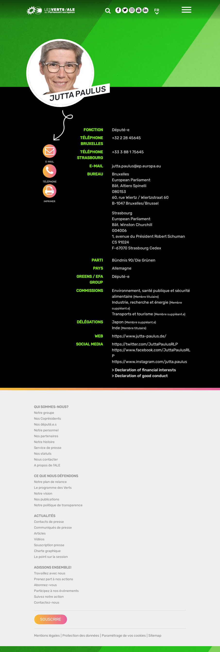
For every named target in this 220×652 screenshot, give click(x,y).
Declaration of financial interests (145, 370)
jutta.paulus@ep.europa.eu (136, 166)
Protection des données (80, 636)
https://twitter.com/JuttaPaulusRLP (145, 344)
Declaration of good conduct (141, 375)
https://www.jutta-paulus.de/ (139, 336)
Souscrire (50, 619)
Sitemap (154, 636)
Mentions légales (47, 636)
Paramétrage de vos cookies (124, 636)
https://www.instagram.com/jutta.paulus (149, 361)
